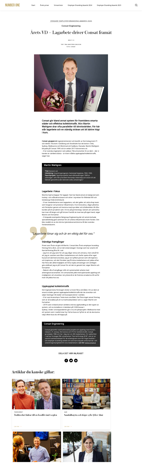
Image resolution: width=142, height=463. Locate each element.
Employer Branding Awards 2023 (109, 5)
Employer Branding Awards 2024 (80, 5)
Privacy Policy (84, 458)
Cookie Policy (74, 458)
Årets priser (44, 5)
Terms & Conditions (97, 458)
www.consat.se (90, 343)
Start (33, 5)
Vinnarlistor (58, 5)
